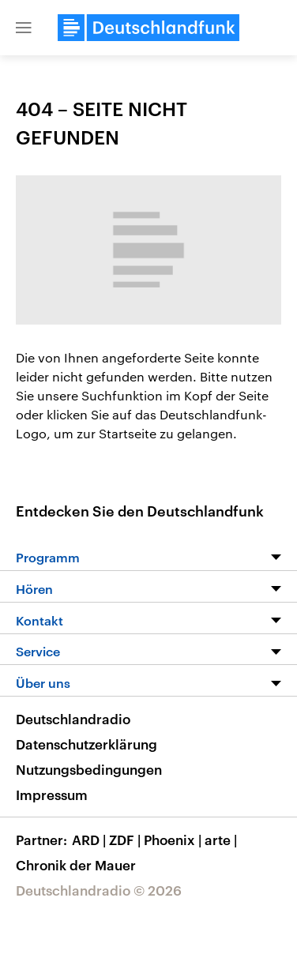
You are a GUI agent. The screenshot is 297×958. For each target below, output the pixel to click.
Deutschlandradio (73, 719)
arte (222, 839)
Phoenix (174, 839)
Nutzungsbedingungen (89, 769)
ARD (90, 839)
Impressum (52, 794)
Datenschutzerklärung (86, 744)
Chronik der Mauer (76, 865)
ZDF (126, 839)
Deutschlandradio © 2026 (99, 890)
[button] (24, 28)
